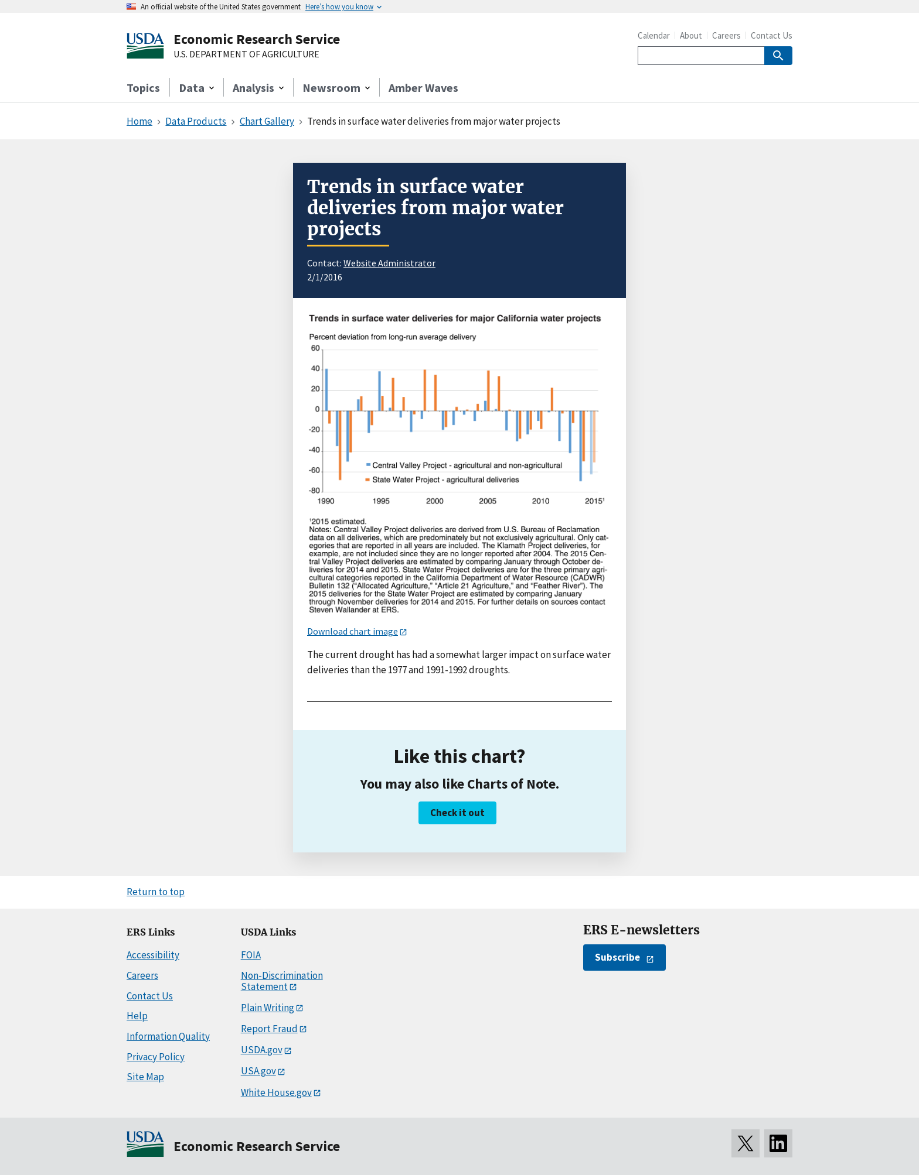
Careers (726, 35)
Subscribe (617, 957)
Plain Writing (267, 1007)
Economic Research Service (256, 38)
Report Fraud (269, 1028)
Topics (143, 87)
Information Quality (168, 1036)
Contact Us (771, 35)
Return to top (156, 891)
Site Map (145, 1076)
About (691, 35)
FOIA (251, 954)
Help (137, 1015)
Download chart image (352, 631)
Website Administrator (389, 263)
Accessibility (153, 954)
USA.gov (258, 1070)
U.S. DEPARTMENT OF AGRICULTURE (246, 54)
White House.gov (276, 1092)
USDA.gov (261, 1049)
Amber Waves (423, 87)
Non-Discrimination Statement (282, 981)
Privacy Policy (156, 1056)
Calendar (654, 35)
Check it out (457, 812)
